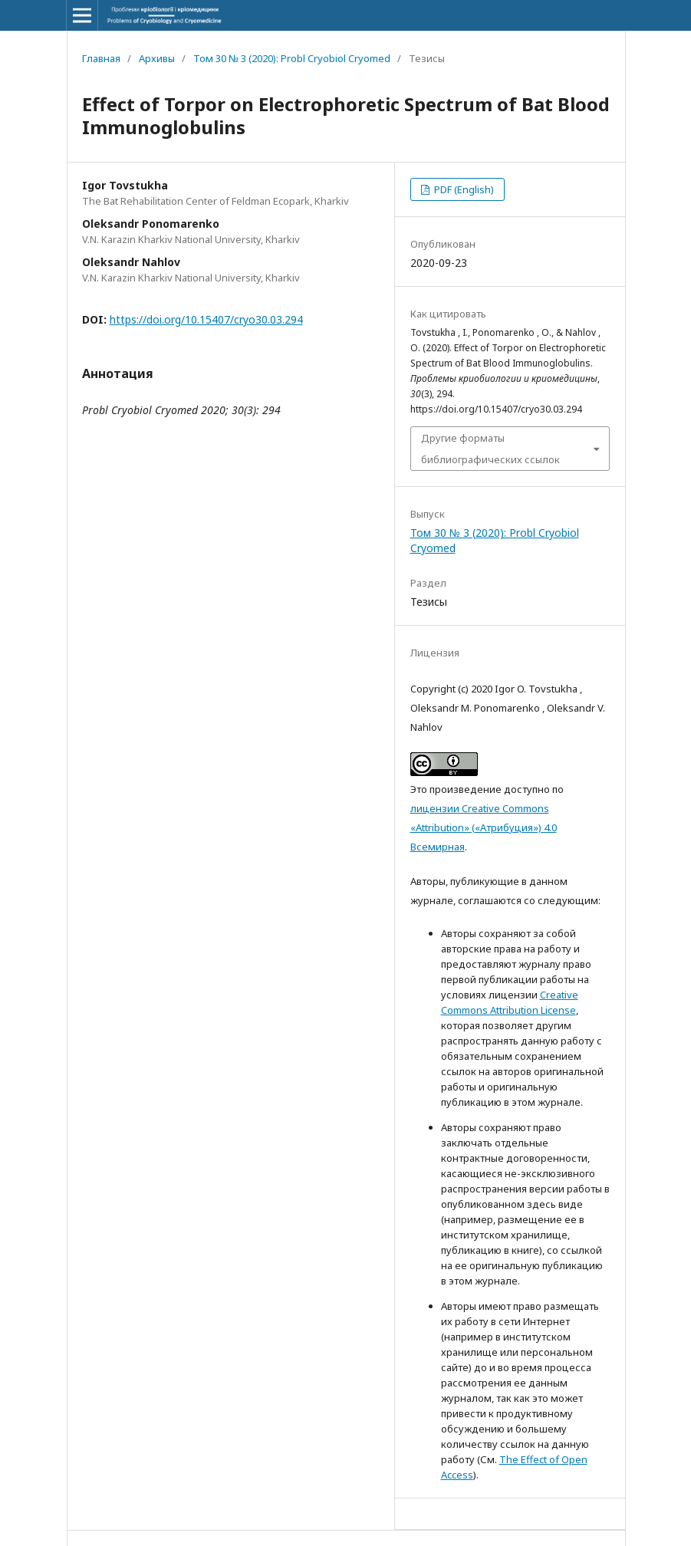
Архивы (157, 58)
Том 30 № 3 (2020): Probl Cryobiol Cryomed (291, 58)
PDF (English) (463, 189)
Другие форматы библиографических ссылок (490, 448)
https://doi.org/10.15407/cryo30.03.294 (206, 319)
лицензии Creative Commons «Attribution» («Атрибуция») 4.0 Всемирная (483, 827)
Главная (101, 58)
